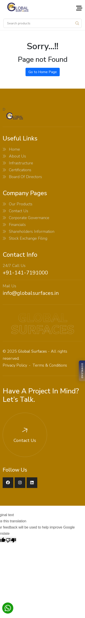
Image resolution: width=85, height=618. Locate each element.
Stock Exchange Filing (28, 238)
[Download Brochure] (82, 371)
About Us (17, 156)
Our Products (20, 204)
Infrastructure (21, 163)
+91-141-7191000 (25, 272)
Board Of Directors (25, 176)
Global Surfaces (32, 351)
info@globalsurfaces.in (31, 293)
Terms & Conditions (49, 365)
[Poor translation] (11, 540)
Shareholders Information (31, 231)
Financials (17, 224)
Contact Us (18, 211)
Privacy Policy (15, 365)
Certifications (20, 170)
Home (14, 149)
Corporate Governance (29, 217)
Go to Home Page (42, 72)
